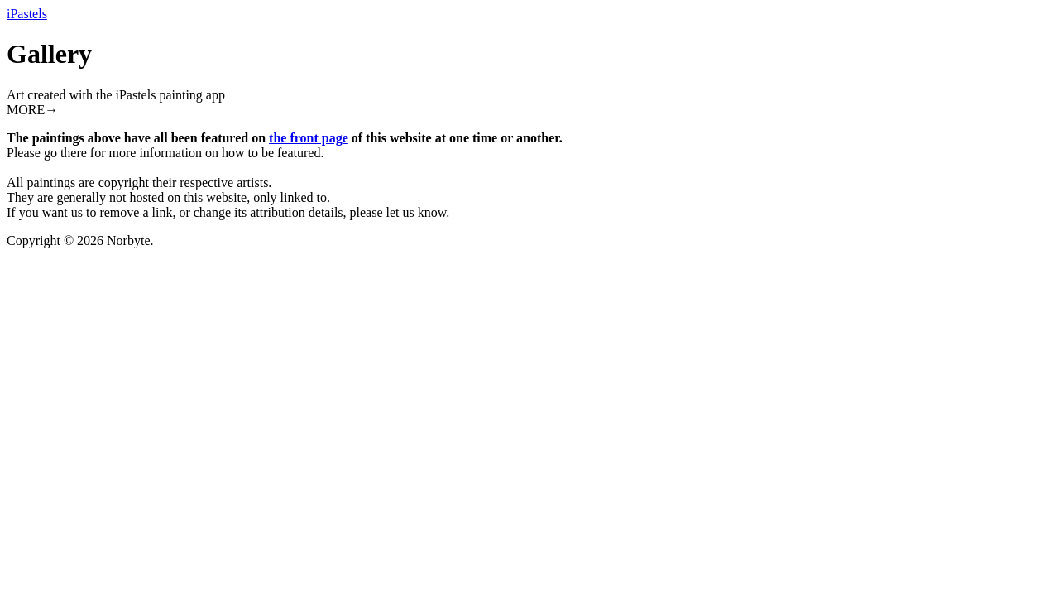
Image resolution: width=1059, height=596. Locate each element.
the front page (308, 138)
